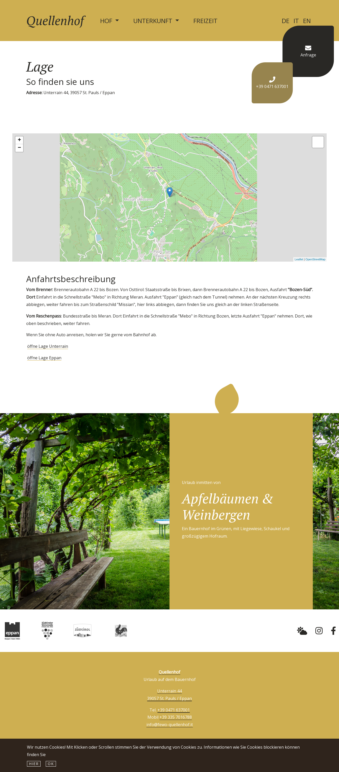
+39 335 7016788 (175, 717)
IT (296, 20)
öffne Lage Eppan (44, 358)
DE (285, 20)
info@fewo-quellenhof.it (169, 724)
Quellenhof (55, 20)
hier (34, 763)
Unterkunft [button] (153, 20)
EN (307, 20)
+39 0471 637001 (173, 710)
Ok (51, 763)
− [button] (19, 148)
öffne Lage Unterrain (47, 346)
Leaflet (299, 259)
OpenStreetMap (315, 259)
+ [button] (19, 140)
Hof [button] (107, 20)
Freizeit (205, 20)
